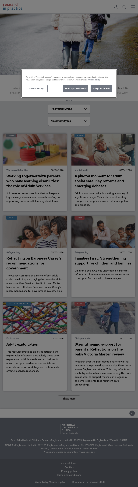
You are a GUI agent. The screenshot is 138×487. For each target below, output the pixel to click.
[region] (69, 83)
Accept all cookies (101, 88)
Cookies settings (36, 88)
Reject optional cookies (75, 88)
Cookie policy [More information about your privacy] (94, 80)
